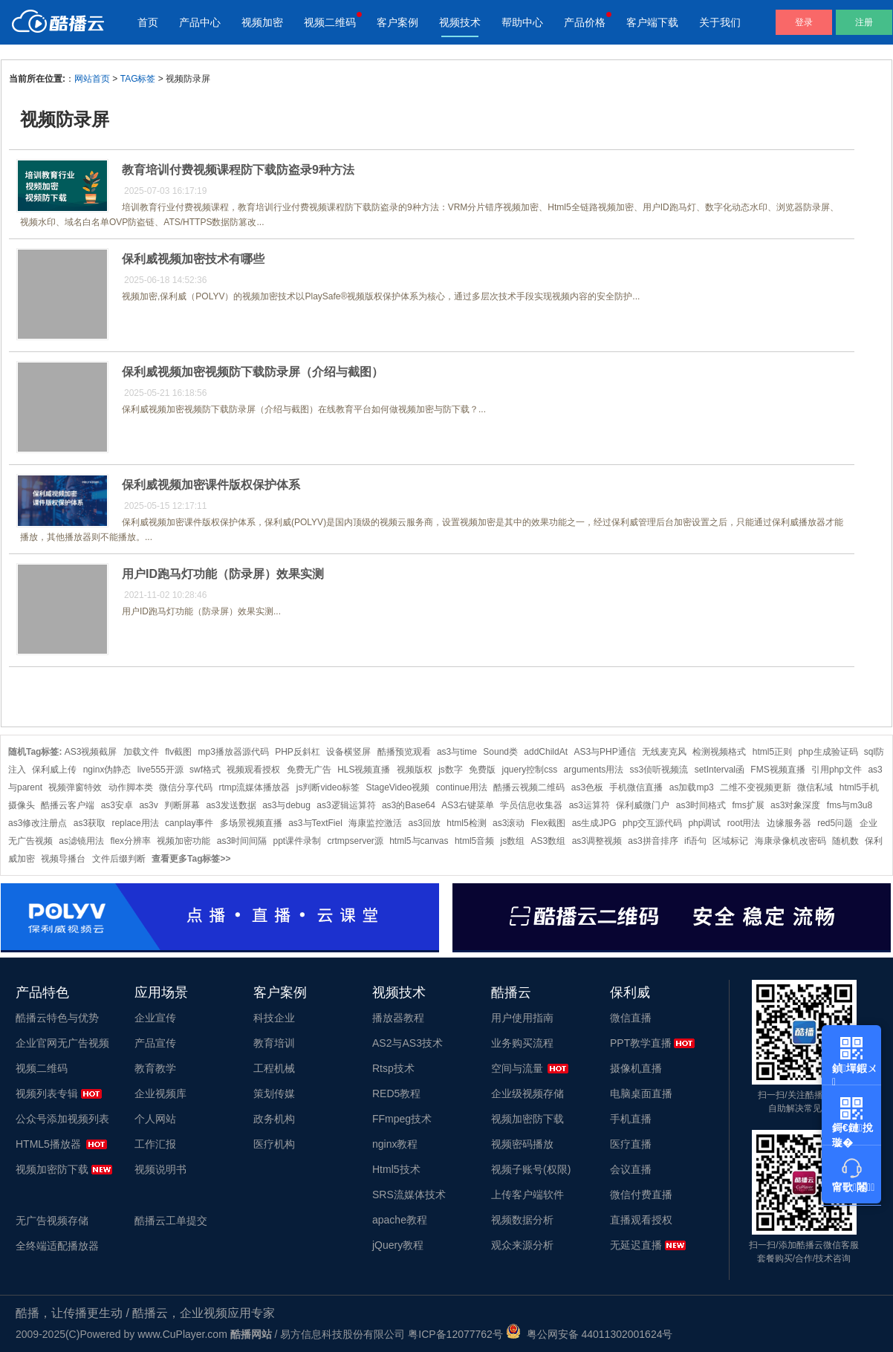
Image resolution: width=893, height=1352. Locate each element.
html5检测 (466, 823)
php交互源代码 (652, 823)
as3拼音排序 (653, 841)
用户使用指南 (522, 1018)
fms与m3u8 (849, 805)
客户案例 (397, 22)
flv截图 (178, 752)
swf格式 (205, 769)
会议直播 (631, 1169)
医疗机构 (274, 1144)
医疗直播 (631, 1144)
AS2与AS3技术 (407, 1043)
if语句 (695, 841)
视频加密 (262, 22)
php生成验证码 (827, 752)
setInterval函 (719, 769)
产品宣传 (155, 1043)
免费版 (482, 769)
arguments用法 (594, 769)
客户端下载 (652, 22)
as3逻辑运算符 (345, 805)
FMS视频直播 (777, 769)
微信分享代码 (185, 787)
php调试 (704, 823)
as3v (148, 805)
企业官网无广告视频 (62, 1043)
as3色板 (587, 787)
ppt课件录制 (297, 841)
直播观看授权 (641, 1220)
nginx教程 (395, 1144)
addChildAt (546, 752)
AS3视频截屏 (91, 752)
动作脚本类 (130, 787)
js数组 (513, 841)
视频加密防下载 (52, 1169)
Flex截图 (548, 823)
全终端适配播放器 (57, 1246)
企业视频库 (160, 1093)
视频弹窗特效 (75, 787)
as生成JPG (594, 823)
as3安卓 (117, 805)
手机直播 (631, 1119)
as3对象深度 (795, 805)
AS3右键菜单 (467, 805)
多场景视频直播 (251, 823)
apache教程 (399, 1220)
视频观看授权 (253, 769)
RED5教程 (396, 1093)
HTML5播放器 (48, 1144)
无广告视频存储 (52, 1220)
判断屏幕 (182, 805)
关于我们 (720, 22)
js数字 (450, 769)
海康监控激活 (375, 823)
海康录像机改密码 (790, 841)
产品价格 (584, 22)
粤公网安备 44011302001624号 (589, 1334)
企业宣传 (155, 1018)
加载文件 (141, 752)
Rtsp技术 (393, 1068)
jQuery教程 (397, 1245)
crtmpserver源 (355, 841)
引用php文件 (836, 769)
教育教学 (155, 1068)
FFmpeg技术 (402, 1119)
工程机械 (274, 1068)
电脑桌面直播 (641, 1093)
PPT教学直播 (641, 1043)
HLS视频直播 (363, 769)
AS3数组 (548, 841)
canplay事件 (189, 823)
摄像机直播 (636, 1068)
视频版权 (414, 769)
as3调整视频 (597, 841)
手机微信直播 (636, 787)
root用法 (744, 823)
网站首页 (92, 79)
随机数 (845, 841)
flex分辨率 (130, 841)
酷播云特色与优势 (57, 1018)
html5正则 (772, 752)
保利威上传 (54, 769)
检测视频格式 (719, 752)
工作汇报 (155, 1144)
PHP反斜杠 (297, 752)
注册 (864, 22)
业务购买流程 (522, 1043)
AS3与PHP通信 (604, 752)
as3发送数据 (231, 805)
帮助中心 (522, 22)
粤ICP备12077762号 (455, 1334)
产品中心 (200, 22)
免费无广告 (309, 769)
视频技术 (460, 22)
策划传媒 (274, 1093)
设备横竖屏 (348, 752)
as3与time (457, 752)
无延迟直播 (636, 1245)
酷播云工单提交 (170, 1220)
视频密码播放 (522, 1144)
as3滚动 (509, 823)
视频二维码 (330, 22)
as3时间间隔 (242, 841)
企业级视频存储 (527, 1093)
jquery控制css (530, 769)
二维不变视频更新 (755, 787)
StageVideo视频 (397, 787)
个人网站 (155, 1119)
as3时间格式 (701, 805)
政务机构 (274, 1119)
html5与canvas (418, 841)
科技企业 (274, 1018)
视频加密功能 (183, 841)
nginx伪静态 (107, 769)
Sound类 (500, 752)
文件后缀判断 (119, 859)
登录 (804, 22)
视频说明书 (160, 1169)
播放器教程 (398, 1018)
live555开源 (160, 769)
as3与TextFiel (315, 823)
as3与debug (286, 805)
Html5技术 (396, 1169)
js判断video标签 (328, 787)
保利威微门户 (642, 805)
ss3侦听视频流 (659, 769)
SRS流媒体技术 (409, 1194)
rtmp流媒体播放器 (254, 787)
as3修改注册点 (37, 823)
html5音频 (474, 841)
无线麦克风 (664, 752)
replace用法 (134, 823)
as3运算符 (589, 805)
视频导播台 (63, 859)
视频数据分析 (522, 1220)
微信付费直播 (641, 1194)
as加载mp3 (691, 787)
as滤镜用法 (81, 841)
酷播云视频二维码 (529, 787)
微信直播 (631, 1018)
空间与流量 (517, 1068)
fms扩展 (748, 805)
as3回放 (425, 823)
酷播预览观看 (404, 752)
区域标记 (730, 841)
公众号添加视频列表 (62, 1119)
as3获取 (89, 823)
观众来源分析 (522, 1245)
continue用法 (461, 787)
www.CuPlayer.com (182, 1334)
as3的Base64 (408, 805)
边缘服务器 (789, 823)
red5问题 (835, 823)
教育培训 (274, 1043)
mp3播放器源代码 (233, 752)
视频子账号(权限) (531, 1169)
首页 (147, 22)
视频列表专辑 (47, 1093)
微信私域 (815, 787)
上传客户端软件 (527, 1194)
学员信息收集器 (531, 805)
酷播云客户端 (67, 805)
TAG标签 (138, 79)
